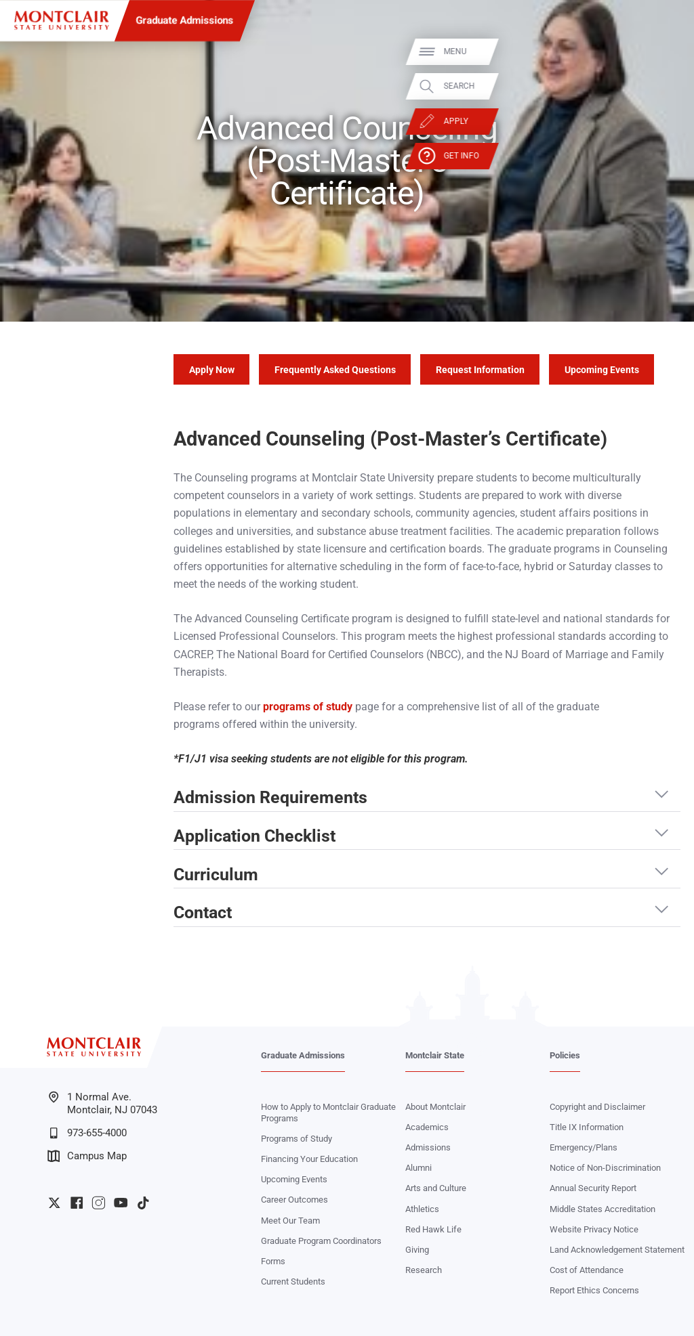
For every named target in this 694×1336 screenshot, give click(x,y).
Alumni (418, 1168)
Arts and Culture (435, 1188)
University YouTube (120, 1202)
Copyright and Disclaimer (597, 1107)
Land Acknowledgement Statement (617, 1250)
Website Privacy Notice (594, 1229)
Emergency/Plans (583, 1147)
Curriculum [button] (216, 874)
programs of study (307, 706)
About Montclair (435, 1107)
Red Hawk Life (433, 1229)
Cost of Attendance (587, 1270)
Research (423, 1270)
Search (665, 86)
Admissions (428, 1147)
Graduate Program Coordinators (321, 1241)
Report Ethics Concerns (594, 1290)
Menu (661, 51)
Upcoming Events (602, 369)
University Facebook (76, 1202)
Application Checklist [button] (254, 836)
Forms (273, 1261)
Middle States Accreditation (602, 1209)
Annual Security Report (593, 1188)
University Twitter (54, 1202)
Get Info (667, 156)
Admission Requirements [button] (270, 797)
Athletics (422, 1209)
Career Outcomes (294, 1199)
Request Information (480, 369)
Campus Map (87, 1156)
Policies (565, 1055)
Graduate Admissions (185, 20)
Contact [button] (203, 912)
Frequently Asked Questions (335, 369)
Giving (417, 1250)
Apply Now (211, 369)
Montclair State (434, 1055)
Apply (662, 121)
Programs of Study (296, 1139)
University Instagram (98, 1202)
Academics (427, 1127)
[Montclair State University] (61, 20)
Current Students (293, 1281)
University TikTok (143, 1202)
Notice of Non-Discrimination (605, 1168)
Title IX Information (587, 1127)
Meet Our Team (290, 1220)
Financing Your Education (309, 1159)
